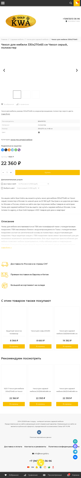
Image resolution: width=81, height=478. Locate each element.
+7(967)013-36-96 (71, 19)
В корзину (14, 346)
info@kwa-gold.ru (41, 454)
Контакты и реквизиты (35, 447)
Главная (4, 39)
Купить (48, 172)
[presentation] (4, 70)
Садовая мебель (17, 39)
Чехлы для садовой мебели (37, 39)
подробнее (6, 247)
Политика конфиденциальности (63, 447)
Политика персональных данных (40, 438)
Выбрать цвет (8, 188)
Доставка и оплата (13, 447)
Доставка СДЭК (9, 184)
